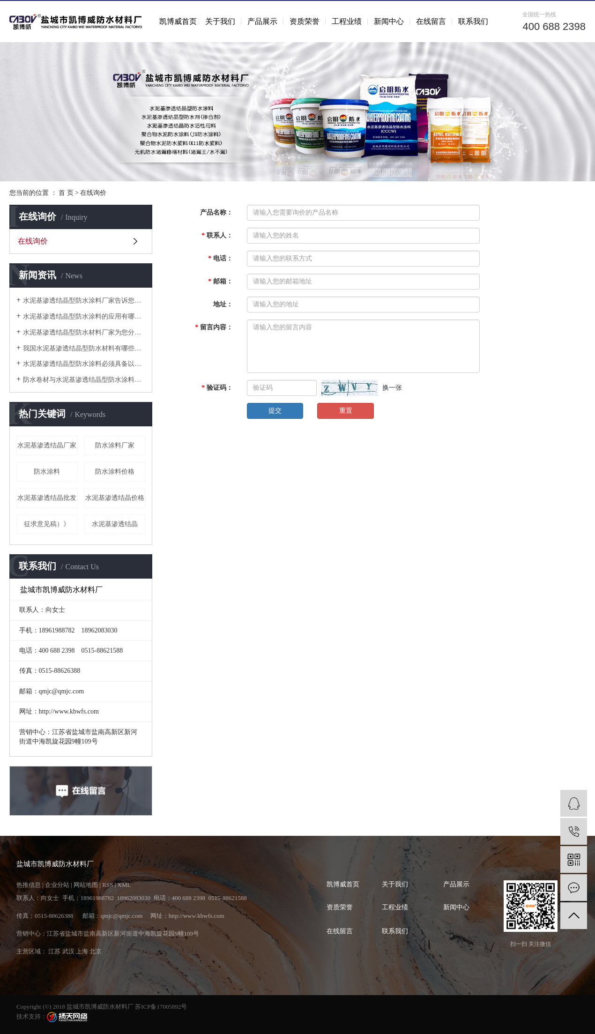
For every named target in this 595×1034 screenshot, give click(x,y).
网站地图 (86, 884)
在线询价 (33, 241)
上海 (82, 951)
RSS (107, 884)
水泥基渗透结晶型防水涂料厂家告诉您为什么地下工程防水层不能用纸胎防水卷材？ (84, 300)
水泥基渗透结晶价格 (114, 497)
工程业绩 (347, 21)
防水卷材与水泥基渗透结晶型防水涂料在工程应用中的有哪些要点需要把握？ (84, 379)
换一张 (392, 387)
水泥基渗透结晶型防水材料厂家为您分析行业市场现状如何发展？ (84, 332)
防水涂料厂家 (114, 445)
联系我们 (473, 21)
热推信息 (28, 884)
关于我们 (220, 21)
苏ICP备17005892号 (161, 1006)
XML (124, 884)
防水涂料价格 (114, 471)
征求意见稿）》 (47, 524)
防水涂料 (47, 471)
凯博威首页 (178, 21)
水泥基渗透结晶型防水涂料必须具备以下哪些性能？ (84, 363)
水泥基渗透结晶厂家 (46, 445)
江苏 (54, 951)
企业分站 (57, 884)
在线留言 (431, 21)
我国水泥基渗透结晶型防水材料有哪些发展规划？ (84, 348)
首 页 (66, 192)
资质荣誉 (305, 21)
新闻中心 (389, 21)
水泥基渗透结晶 (115, 524)
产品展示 (262, 21)
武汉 (68, 951)
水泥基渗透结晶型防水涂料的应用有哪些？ (84, 316)
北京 (95, 951)
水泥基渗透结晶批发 (46, 497)
